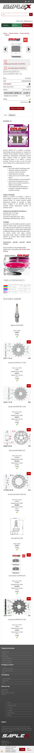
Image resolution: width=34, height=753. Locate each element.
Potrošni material (13, 33)
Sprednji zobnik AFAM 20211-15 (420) (17, 363)
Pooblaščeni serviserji (7, 670)
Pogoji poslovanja (12, 705)
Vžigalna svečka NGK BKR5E (17, 325)
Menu (15, 25)
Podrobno (5, 25)
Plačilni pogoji (5, 651)
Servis (3, 672)
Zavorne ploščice (24, 33)
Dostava (4, 654)
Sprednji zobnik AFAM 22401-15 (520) (17, 407)
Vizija (3, 682)
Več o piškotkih (29, 749)
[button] (28, 49)
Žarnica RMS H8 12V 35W (17, 538)
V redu (22, 749)
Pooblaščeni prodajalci (7, 668)
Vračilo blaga (5, 656)
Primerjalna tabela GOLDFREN (17, 68)
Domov (5, 33)
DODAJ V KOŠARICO (17, 108)
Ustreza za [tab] (12, 115)
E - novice (10, 707)
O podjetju (10, 710)
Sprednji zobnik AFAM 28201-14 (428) (17, 620)
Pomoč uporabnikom (7, 662)
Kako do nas (5, 680)
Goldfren (7, 35)
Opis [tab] (5, 115)
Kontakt (9, 715)
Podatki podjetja (6, 678)
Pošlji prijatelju (7, 84)
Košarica (26, 25)
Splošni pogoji (11, 713)
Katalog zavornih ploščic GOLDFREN (14, 64)
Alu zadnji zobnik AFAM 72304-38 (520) (17, 494)
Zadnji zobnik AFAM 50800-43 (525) (17, 450)
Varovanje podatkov (7, 658)
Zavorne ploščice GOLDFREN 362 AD (17, 576)
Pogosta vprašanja (6, 660)
